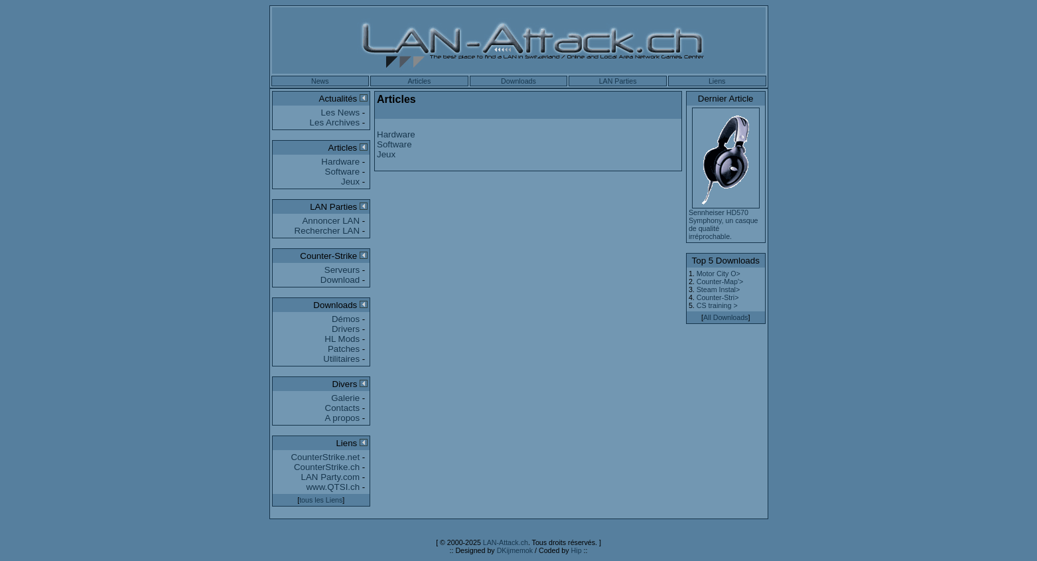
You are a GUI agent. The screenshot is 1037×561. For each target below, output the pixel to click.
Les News (340, 113)
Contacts (342, 408)
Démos (346, 319)
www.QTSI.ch (333, 487)
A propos (342, 418)
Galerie (345, 398)
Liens (717, 81)
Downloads (518, 81)
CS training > (717, 305)
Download (340, 280)
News (320, 81)
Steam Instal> (718, 289)
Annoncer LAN (331, 221)
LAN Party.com (330, 477)
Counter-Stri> (718, 297)
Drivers (346, 329)
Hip (576, 550)
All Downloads (725, 317)
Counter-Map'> (720, 281)
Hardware (340, 162)
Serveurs (342, 270)
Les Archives (335, 122)
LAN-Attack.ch (505, 542)
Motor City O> (718, 274)
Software (342, 172)
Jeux (350, 182)
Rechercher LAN (327, 231)
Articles (419, 81)
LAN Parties (618, 81)
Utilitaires (341, 359)
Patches (344, 349)
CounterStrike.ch (327, 467)
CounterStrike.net (325, 457)
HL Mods (342, 339)
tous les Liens (320, 500)
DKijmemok (515, 550)
